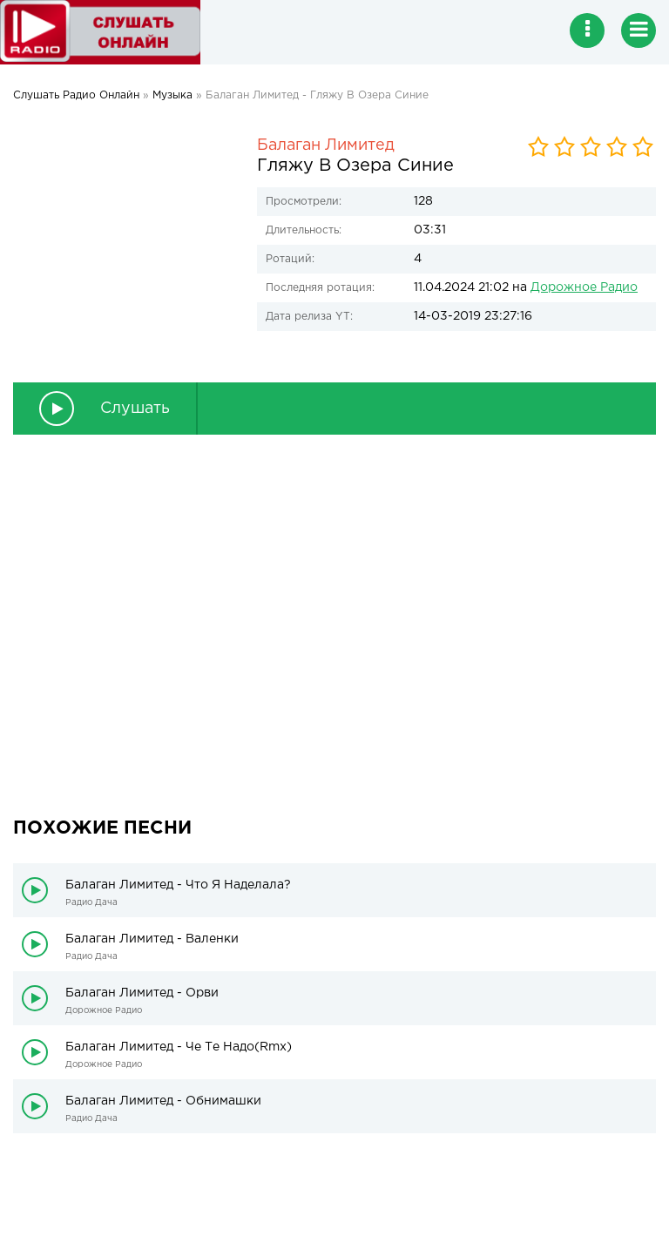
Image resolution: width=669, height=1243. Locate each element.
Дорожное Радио (584, 287)
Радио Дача (91, 903)
